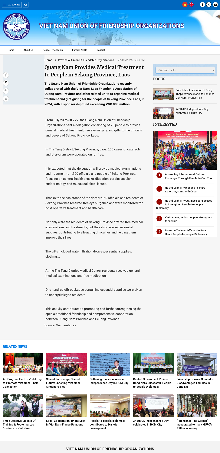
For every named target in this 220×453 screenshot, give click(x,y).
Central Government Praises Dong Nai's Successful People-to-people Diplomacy (152, 357)
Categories (11, 5)
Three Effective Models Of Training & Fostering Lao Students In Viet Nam (19, 399)
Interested (165, 124)
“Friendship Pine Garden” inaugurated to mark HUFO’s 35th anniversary (194, 399)
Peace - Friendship (53, 50)
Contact (101, 50)
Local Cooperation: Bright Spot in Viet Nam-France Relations (65, 397)
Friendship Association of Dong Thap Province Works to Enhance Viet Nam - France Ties (195, 94)
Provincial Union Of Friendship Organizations (53, 60)
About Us (28, 50)
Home (11, 50)
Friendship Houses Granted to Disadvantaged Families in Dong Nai (195, 357)
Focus (159, 79)
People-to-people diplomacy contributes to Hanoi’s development (107, 399)
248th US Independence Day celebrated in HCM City (151, 397)
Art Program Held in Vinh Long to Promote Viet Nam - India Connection (22, 357)
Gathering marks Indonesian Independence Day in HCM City (109, 355)
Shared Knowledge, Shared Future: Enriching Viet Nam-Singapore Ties (63, 357)
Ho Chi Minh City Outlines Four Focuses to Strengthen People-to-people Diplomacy (184, 204)
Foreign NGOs (79, 50)
